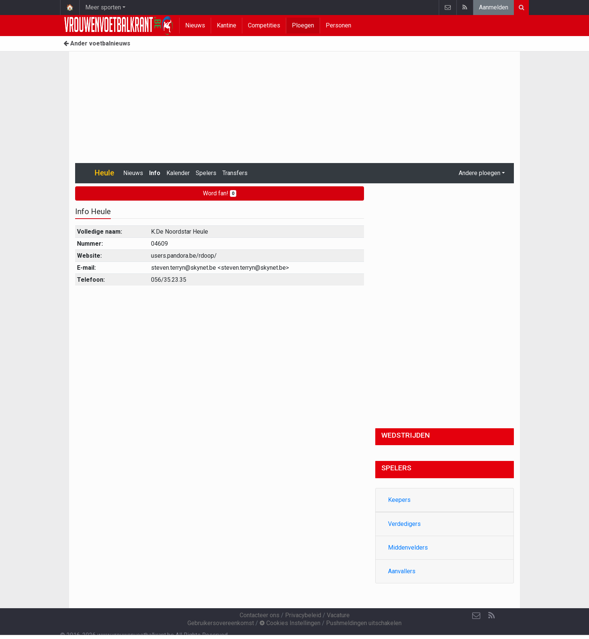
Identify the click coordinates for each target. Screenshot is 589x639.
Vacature (338, 615)
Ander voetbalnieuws (96, 43)
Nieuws (195, 25)
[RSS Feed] (491, 615)
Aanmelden (493, 7)
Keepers (399, 499)
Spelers (206, 173)
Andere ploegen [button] (479, 173)
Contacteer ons (259, 615)
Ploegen (303, 25)
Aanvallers (401, 571)
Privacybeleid (303, 615)
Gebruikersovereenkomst (220, 623)
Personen (338, 25)
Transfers (235, 173)
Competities (264, 25)
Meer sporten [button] (103, 7)
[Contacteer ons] (476, 615)
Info (154, 173)
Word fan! (219, 193)
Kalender (178, 173)
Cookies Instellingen (290, 623)
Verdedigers (404, 523)
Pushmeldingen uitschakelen (364, 623)
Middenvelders (408, 547)
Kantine (226, 25)
